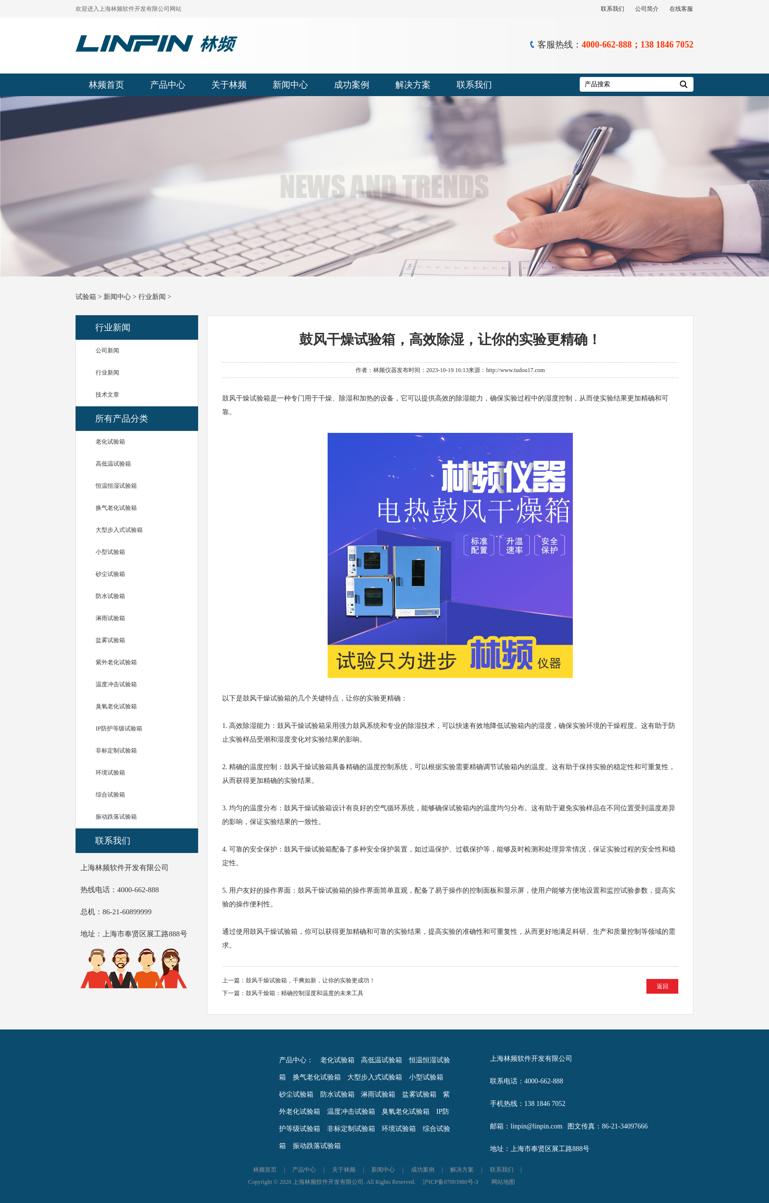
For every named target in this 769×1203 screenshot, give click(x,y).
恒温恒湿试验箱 (116, 485)
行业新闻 (152, 297)
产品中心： (296, 1060)
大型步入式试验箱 (119, 529)
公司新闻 (107, 350)
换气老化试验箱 (116, 507)
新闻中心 (290, 85)
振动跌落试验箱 (116, 816)
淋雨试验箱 (110, 618)
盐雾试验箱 (110, 640)
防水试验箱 (110, 596)
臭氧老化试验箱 (116, 706)
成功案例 (351, 85)
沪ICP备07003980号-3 (450, 1181)
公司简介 (647, 8)
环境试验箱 (110, 772)
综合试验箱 (110, 794)
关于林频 (229, 85)
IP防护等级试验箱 (119, 728)
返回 (662, 986)
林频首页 (106, 85)
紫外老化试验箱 (116, 662)
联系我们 (612, 8)
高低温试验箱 (113, 463)
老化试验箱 (110, 441)
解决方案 (413, 85)
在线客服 (681, 8)
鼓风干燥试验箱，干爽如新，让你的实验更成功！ (310, 980)
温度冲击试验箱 (116, 684)
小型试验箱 (110, 552)
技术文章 (107, 394)
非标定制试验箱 (116, 750)
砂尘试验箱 (110, 574)
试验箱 (86, 297)
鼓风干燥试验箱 (246, 398)
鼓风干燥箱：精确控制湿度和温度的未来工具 (304, 993)
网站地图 (503, 1181)
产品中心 (167, 85)
